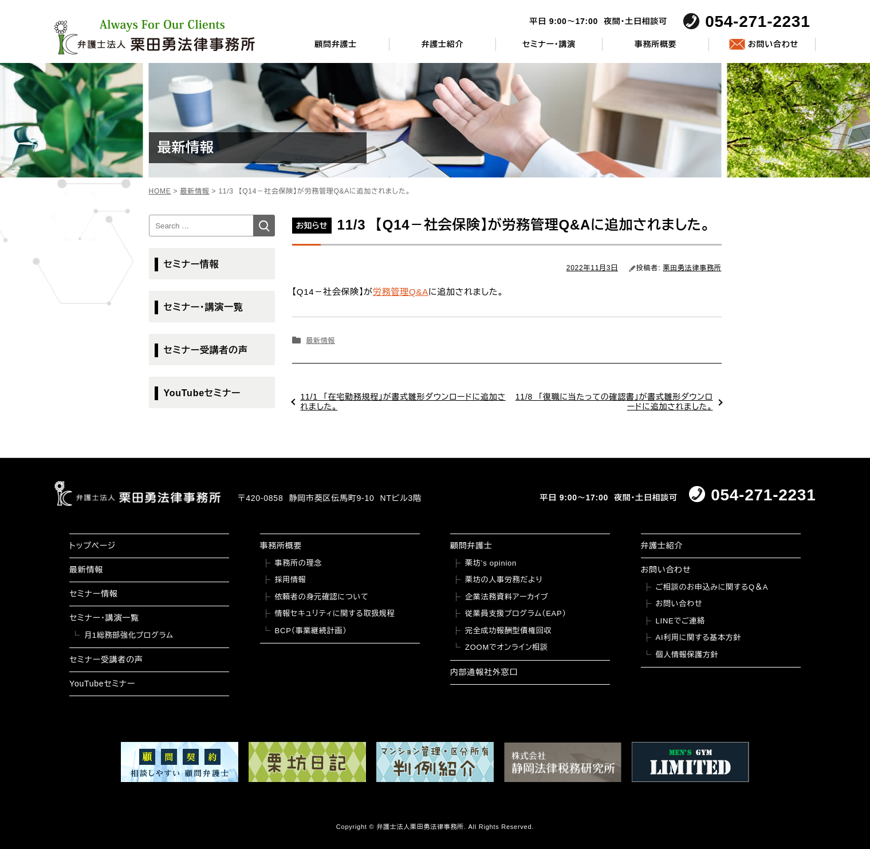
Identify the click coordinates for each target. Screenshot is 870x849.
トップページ (92, 545)
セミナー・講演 (549, 44)
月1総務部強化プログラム (129, 635)
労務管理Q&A (400, 292)
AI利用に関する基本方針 (699, 637)
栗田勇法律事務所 (692, 268)
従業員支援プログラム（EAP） (515, 613)
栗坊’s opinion (491, 563)
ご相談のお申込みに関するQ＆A (712, 587)
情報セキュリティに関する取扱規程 (335, 613)
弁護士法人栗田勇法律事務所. (421, 826)
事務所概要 (656, 44)
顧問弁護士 (335, 44)
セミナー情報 (191, 264)
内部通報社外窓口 (484, 672)
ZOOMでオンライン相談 (506, 647)
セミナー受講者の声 (206, 350)
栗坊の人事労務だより (503, 579)
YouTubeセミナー (202, 393)
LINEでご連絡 (680, 621)
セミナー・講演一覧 (203, 307)
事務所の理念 (298, 563)
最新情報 (320, 341)
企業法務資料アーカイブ (507, 597)
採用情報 (290, 579)
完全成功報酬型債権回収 (508, 630)
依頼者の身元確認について (322, 597)
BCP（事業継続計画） (311, 630)
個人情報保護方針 (687, 654)
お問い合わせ (773, 44)
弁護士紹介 (442, 44)
